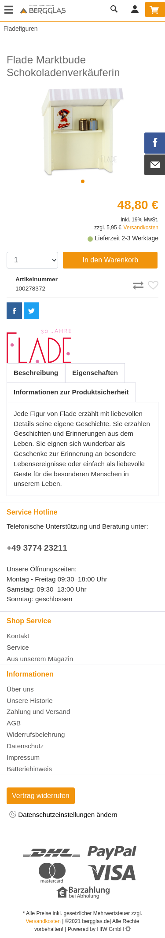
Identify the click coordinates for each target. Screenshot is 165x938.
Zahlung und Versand (38, 711)
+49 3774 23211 (37, 547)
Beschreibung (36, 372)
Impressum (23, 757)
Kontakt (18, 636)
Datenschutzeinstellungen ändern (63, 815)
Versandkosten (141, 227)
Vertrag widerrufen (41, 795)
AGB (14, 723)
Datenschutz (25, 746)
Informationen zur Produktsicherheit (71, 392)
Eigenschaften (95, 372)
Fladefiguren (19, 28)
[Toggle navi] (9, 10)
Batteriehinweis (29, 768)
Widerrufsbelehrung (36, 734)
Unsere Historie (30, 700)
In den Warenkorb (111, 260)
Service (18, 647)
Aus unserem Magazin (40, 658)
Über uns (20, 689)
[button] (82, 181)
